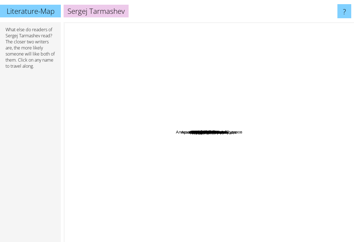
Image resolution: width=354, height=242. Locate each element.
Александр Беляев (277, 120)
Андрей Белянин (182, 95)
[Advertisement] (30, 158)
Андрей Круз (231, 128)
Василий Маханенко (206, 158)
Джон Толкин (198, 47)
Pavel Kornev (234, 162)
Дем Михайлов (174, 137)
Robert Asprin (141, 211)
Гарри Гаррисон (268, 138)
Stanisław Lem (136, 77)
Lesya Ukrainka (185, 175)
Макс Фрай (146, 188)
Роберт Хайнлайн (242, 189)
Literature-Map (30, 11)
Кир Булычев (259, 183)
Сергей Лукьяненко (140, 151)
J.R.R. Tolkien (236, 25)
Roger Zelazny (338, 92)
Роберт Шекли (193, 85)
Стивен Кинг (182, 235)
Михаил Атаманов (198, 106)
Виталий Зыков (275, 93)
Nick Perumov (114, 104)
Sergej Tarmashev (23, 36)
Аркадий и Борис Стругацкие (304, 185)
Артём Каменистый (170, 119)
